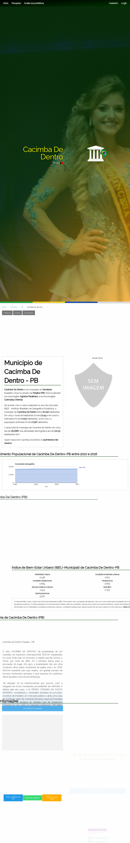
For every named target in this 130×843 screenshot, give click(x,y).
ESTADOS (13, 307)
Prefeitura (7, 313)
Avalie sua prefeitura (34, 3)
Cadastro (113, 3)
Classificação (28, 313)
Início (5, 3)
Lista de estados (32, 800)
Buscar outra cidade (43, 800)
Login (124, 3)
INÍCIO (4, 307)
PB (22, 307)
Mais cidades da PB (22, 800)
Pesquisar (16, 3)
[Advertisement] (46, 335)
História (17, 313)
